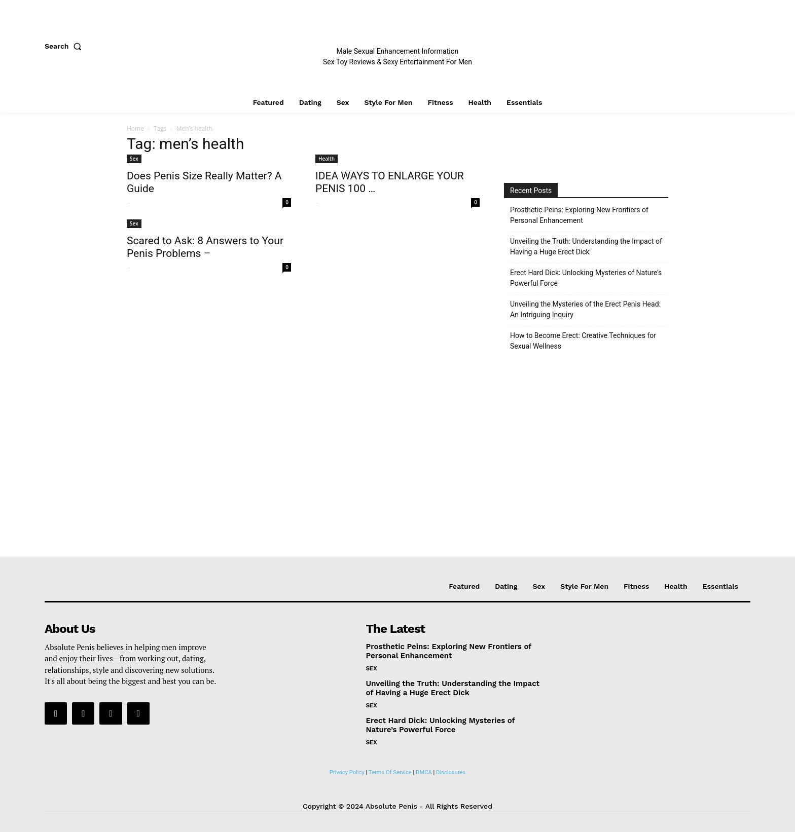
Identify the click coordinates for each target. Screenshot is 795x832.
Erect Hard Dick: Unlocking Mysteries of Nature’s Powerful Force (586, 278)
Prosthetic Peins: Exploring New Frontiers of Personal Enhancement (579, 215)
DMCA (424, 772)
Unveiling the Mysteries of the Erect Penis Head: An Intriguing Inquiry (585, 309)
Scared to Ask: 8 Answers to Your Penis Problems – (205, 247)
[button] (65, 46)
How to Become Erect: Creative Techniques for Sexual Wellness (583, 340)
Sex (134, 158)
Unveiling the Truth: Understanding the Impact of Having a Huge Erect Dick (586, 246)
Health (326, 158)
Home (135, 128)
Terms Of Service (390, 772)
